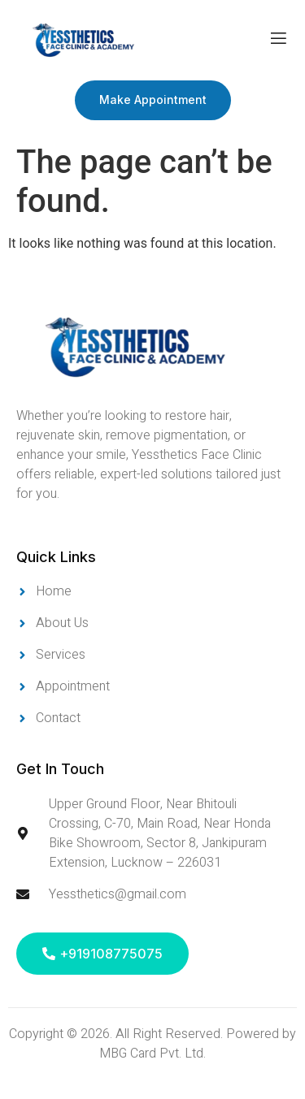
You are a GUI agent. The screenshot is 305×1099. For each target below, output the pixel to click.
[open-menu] (278, 40)
